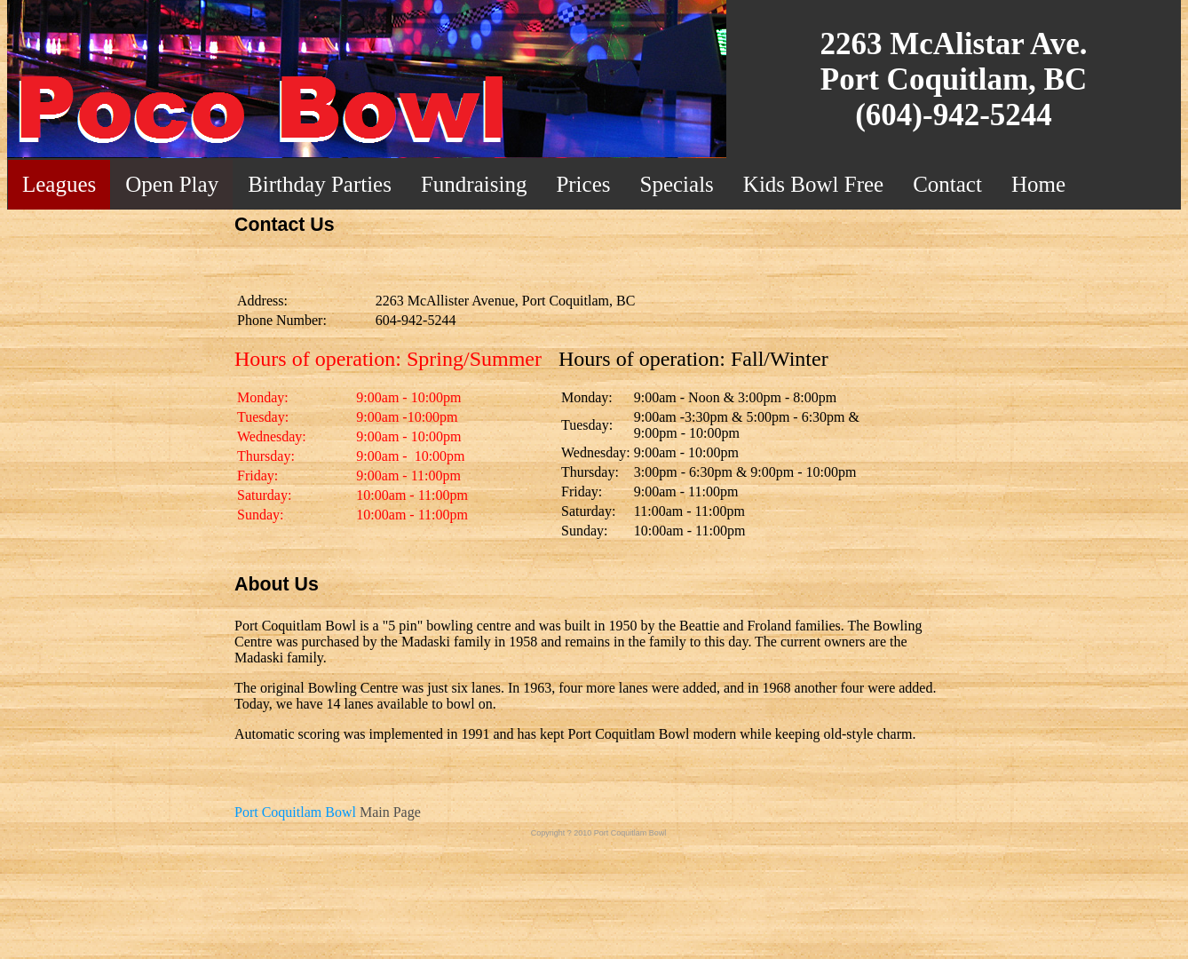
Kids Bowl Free (813, 184)
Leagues (59, 184)
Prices (583, 184)
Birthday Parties (320, 184)
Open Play (171, 184)
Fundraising (474, 184)
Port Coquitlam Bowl (295, 812)
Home (1038, 184)
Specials (677, 184)
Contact (947, 184)
